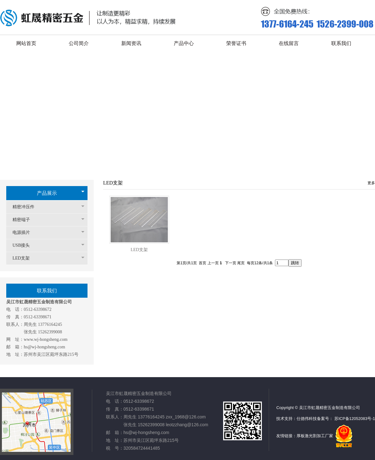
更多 (371, 183)
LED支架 (24, 258)
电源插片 (24, 232)
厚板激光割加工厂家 (315, 435)
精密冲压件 (26, 207)
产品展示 (47, 193)
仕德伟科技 (307, 418)
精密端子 (24, 219)
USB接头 (24, 245)
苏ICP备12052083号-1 (354, 418)
